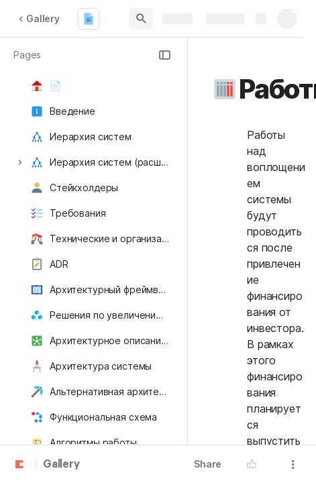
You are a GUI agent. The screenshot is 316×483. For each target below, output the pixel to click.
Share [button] (207, 464)
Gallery (39, 18)
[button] (164, 55)
